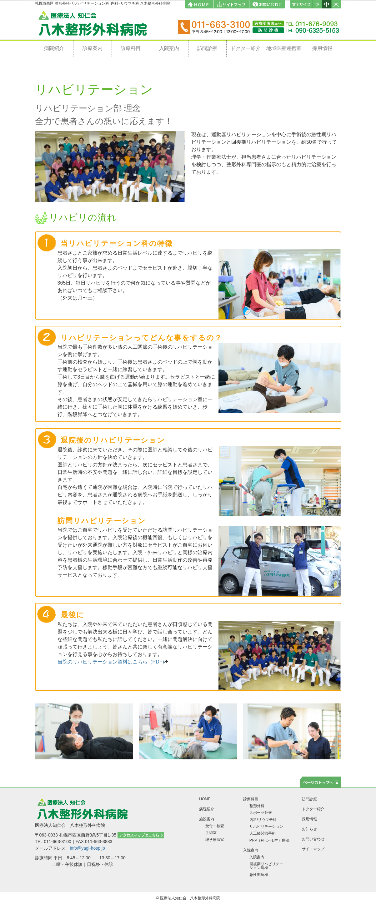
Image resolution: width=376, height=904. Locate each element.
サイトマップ (313, 849)
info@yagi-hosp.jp (87, 848)
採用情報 (322, 48)
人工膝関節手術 (262, 833)
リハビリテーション (266, 826)
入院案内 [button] (169, 48)
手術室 (211, 833)
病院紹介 (54, 48)
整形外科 (256, 806)
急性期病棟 (258, 874)
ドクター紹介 (246, 48)
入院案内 (256, 857)
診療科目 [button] (131, 48)
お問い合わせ (313, 839)
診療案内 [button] (93, 48)
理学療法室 (214, 839)
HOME (204, 799)
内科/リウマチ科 (263, 819)
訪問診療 (207, 48)
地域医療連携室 (283, 48)
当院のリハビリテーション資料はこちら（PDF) (113, 661)
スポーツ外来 (260, 813)
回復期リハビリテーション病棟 (266, 866)
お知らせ (309, 829)
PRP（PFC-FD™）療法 (269, 840)
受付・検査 (214, 826)
